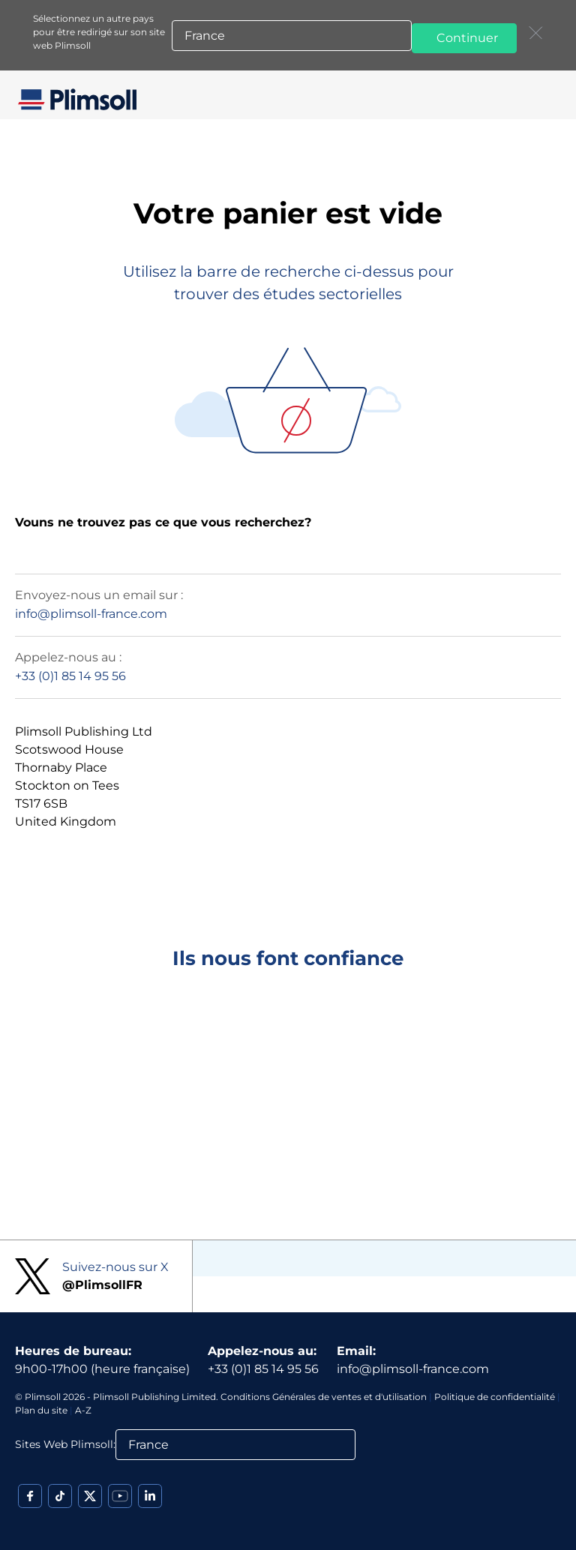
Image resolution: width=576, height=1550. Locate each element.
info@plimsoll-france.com (91, 614)
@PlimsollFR (102, 1285)
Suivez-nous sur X (115, 1267)
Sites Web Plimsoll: (65, 1444)
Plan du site (41, 1410)
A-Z (83, 1410)
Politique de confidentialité (494, 1396)
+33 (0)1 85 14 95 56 (70, 676)
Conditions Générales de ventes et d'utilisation (323, 1396)
